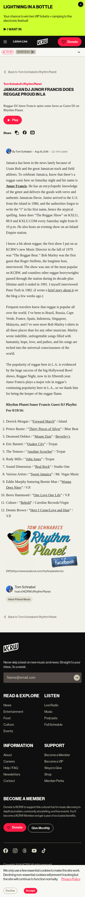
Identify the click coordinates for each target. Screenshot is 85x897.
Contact (9, 781)
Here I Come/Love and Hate (49, 510)
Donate (69, 42)
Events (8, 731)
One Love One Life (47, 495)
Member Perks (54, 781)
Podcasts (50, 718)
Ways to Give (53, 768)
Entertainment (13, 711)
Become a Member (57, 755)
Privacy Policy (70, 879)
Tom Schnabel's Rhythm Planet (22, 84)
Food (6, 718)
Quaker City (35, 444)
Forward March (43, 421)
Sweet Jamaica (41, 474)
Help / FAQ (10, 768)
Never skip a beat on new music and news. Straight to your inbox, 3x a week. (41, 664)
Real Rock (42, 466)
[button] (26, 52)
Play (12, 120)
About (7, 755)
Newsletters (11, 774)
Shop (47, 774)
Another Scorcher (39, 451)
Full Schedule (53, 724)
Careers (9, 761)
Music (48, 711)
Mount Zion (43, 436)
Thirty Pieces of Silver (44, 429)
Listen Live (20, 41)
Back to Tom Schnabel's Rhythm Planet (29, 72)
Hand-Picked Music (19, 599)
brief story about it (61, 290)
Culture (8, 724)
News (7, 705)
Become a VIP (53, 761)
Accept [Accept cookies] (30, 890)
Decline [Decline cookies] (10, 890)
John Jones (33, 459)
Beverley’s (62, 436)
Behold (26, 502)
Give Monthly (41, 828)
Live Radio (51, 705)
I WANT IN (14, 29)
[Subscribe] (77, 678)
